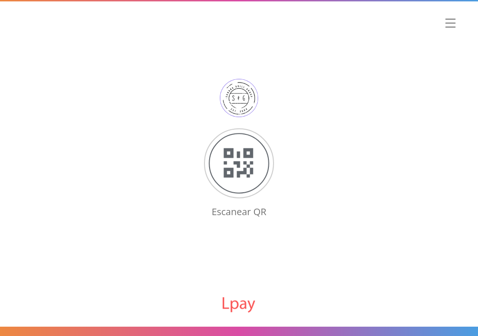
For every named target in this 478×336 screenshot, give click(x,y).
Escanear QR (238, 211)
